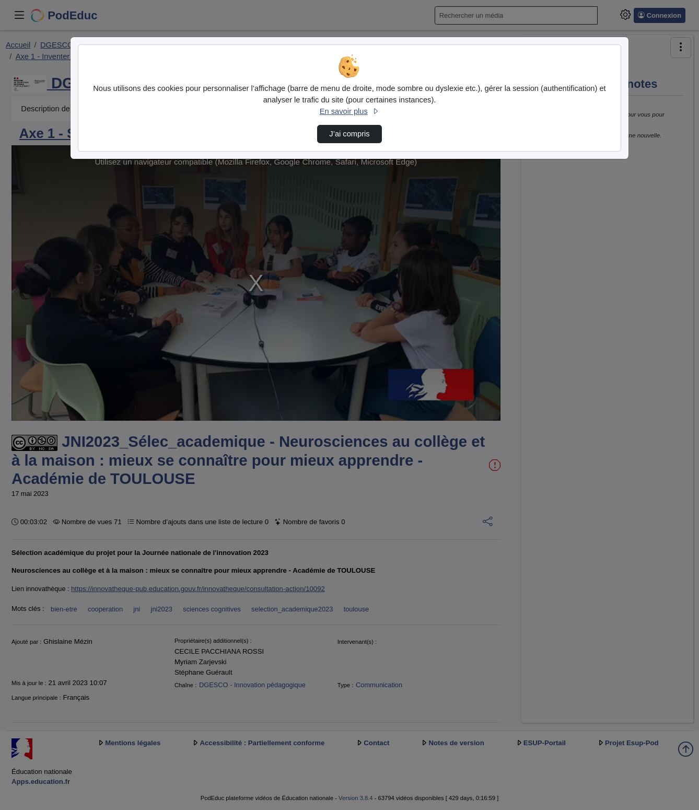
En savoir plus (349, 111)
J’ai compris (349, 134)
